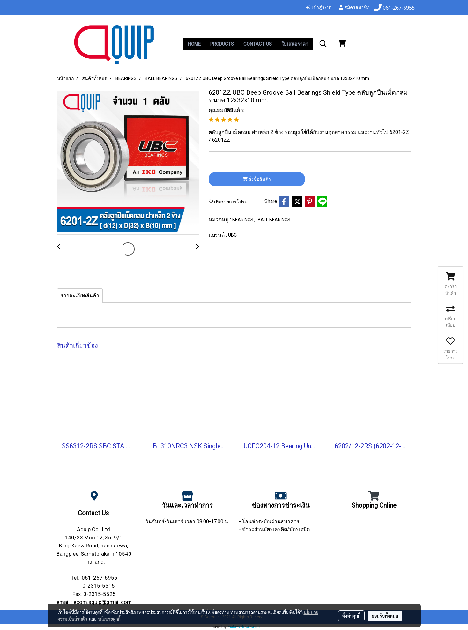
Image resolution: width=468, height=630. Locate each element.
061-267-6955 (99, 578)
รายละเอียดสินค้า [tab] (80, 295)
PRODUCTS (222, 44)
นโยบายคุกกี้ (109, 619)
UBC (232, 235)
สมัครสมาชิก (354, 7)
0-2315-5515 (98, 585)
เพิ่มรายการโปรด (228, 201)
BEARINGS (243, 219)
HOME (194, 44)
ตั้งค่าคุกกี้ (351, 616)
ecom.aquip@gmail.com (102, 602)
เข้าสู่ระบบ (319, 7)
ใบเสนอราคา (294, 44)
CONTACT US (257, 44)
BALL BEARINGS (274, 219)
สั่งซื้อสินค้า (256, 179)
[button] (323, 44)
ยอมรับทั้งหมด (385, 616)
